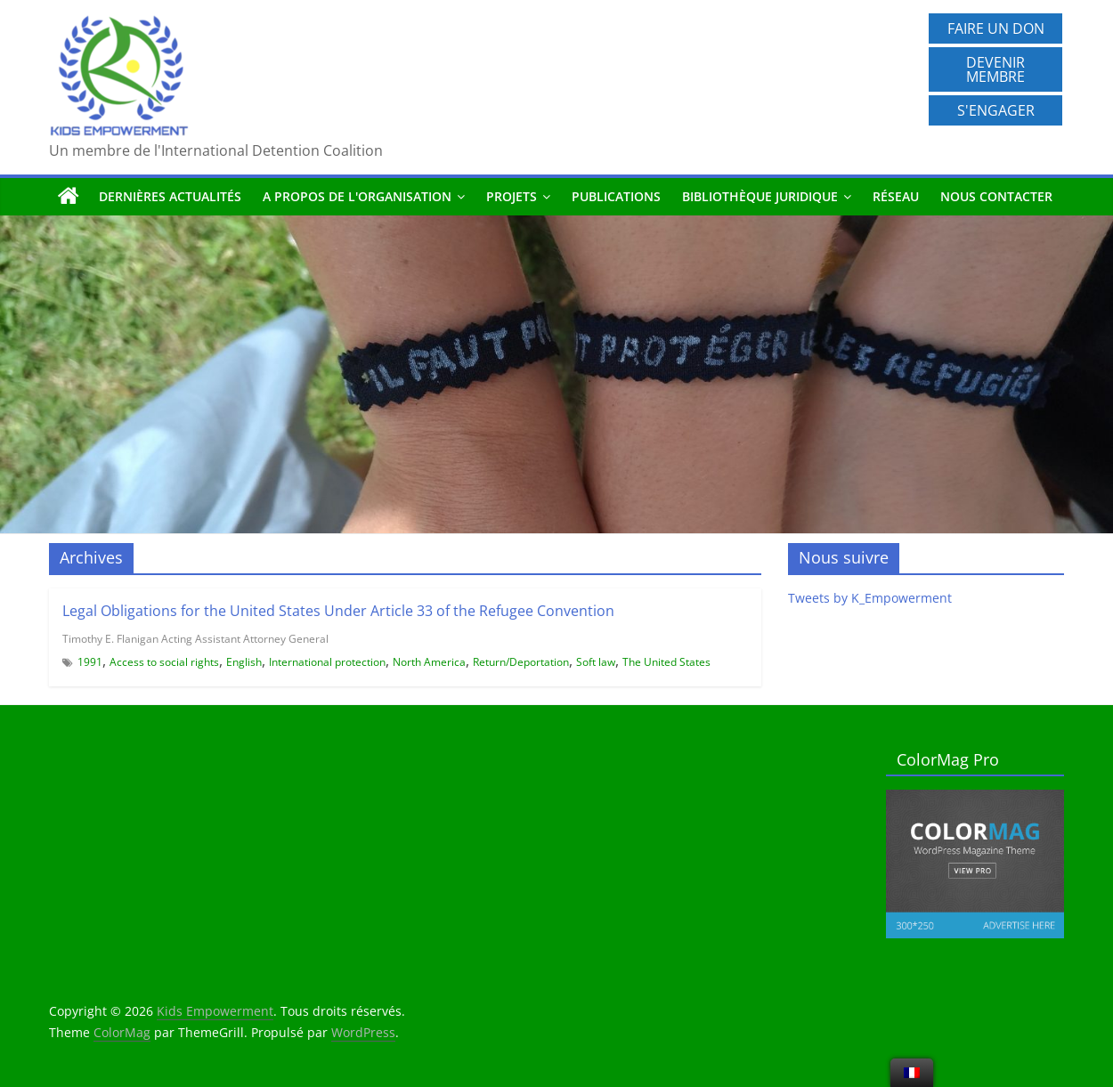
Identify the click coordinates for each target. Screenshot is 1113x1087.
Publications (616, 196)
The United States (666, 661)
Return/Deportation (521, 661)
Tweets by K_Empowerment (870, 597)
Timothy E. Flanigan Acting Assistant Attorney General (195, 638)
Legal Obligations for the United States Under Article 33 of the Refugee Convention (338, 611)
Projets (511, 196)
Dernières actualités (170, 196)
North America (429, 661)
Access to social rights (164, 661)
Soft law (595, 661)
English (244, 661)
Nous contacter (996, 196)
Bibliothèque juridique (760, 196)
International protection (327, 661)
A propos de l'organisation (357, 196)
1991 (89, 661)
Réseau (896, 196)
